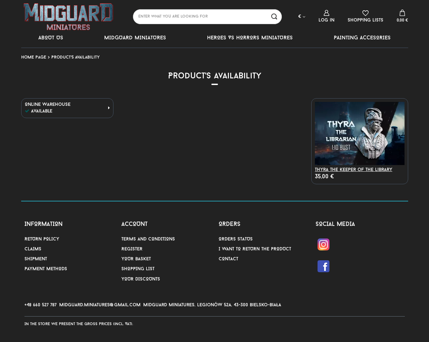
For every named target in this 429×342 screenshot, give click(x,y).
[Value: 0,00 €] (402, 16)
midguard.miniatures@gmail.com (100, 305)
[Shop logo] (68, 16)
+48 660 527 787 (40, 305)
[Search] (274, 16)
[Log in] (326, 16)
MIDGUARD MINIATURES (135, 38)
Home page (33, 57)
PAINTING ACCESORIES (362, 38)
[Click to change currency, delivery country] (301, 16)
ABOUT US (50, 38)
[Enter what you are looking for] (207, 16)
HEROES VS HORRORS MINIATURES (250, 38)
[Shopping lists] (365, 16)
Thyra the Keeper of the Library (353, 169)
